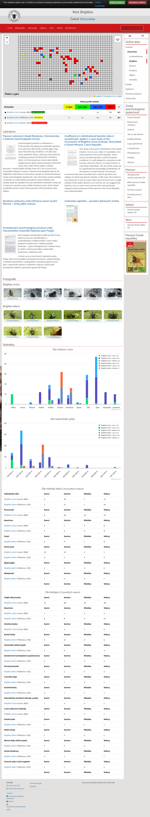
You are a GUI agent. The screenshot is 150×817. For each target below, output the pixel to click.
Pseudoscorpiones (134, 94)
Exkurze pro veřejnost (132, 123)
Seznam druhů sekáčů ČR (133, 211)
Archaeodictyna (136, 56)
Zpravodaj (32, 28)
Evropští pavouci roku (134, 195)
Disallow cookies (137, 2)
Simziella (133, 80)
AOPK (8, 810)
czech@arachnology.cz (16, 788)
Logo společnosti (134, 144)
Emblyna (133, 70)
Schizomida (130, 98)
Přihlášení (71, 28)
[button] (75, 59)
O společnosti (133, 148)
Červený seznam (134, 190)
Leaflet (97, 96)
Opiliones (130, 89)
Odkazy (43, 28)
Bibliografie (20, 28)
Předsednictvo (133, 153)
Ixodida (129, 84)
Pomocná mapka (36, 783)
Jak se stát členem (135, 134)
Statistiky (33, 786)
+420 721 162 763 (14, 785)
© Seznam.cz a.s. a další (112, 96)
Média (59, 28)
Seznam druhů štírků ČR (136, 226)
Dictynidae (87, 19)
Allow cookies (117, 2)
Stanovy (130, 162)
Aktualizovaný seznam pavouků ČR (136, 176)
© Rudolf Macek (33, 299)
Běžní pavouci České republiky (136, 183)
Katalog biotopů (134, 139)
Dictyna (132, 66)
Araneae (129, 47)
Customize (100, 6)
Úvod (9, 28)
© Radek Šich (13, 299)
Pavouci (11, 801)
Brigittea (133, 61)
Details (98, 2)
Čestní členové (133, 117)
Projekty (130, 157)
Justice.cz (9, 793)
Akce (52, 28)
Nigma (132, 75)
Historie (130, 130)
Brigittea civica (85, 152)
